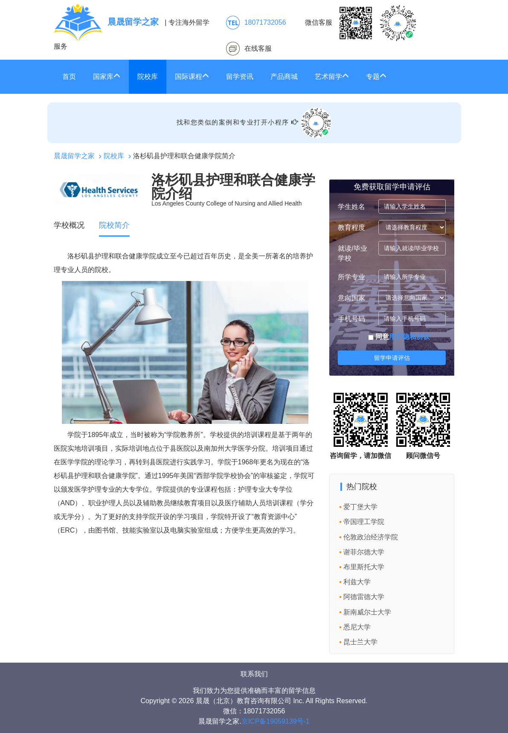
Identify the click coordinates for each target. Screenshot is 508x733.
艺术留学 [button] (332, 76)
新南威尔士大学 (367, 612)
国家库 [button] (106, 76)
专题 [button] (376, 76)
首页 (69, 76)
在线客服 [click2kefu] (258, 48)
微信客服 (361, 23)
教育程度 (351, 227)
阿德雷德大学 (363, 596)
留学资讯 (239, 76)
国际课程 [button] (192, 76)
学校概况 (69, 225)
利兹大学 (357, 581)
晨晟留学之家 (74, 155)
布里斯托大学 (363, 567)
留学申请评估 (392, 357)
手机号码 (351, 318)
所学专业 (351, 277)
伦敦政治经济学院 (370, 537)
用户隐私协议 (409, 336)
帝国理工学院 (363, 521)
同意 (399, 336)
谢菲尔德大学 (363, 552)
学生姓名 (351, 206)
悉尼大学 (357, 627)
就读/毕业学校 (352, 253)
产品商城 (284, 76)
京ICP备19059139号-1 (275, 721)
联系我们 (254, 674)
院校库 (147, 76)
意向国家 (351, 297)
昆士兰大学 (360, 642)
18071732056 (265, 22)
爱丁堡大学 (360, 506)
